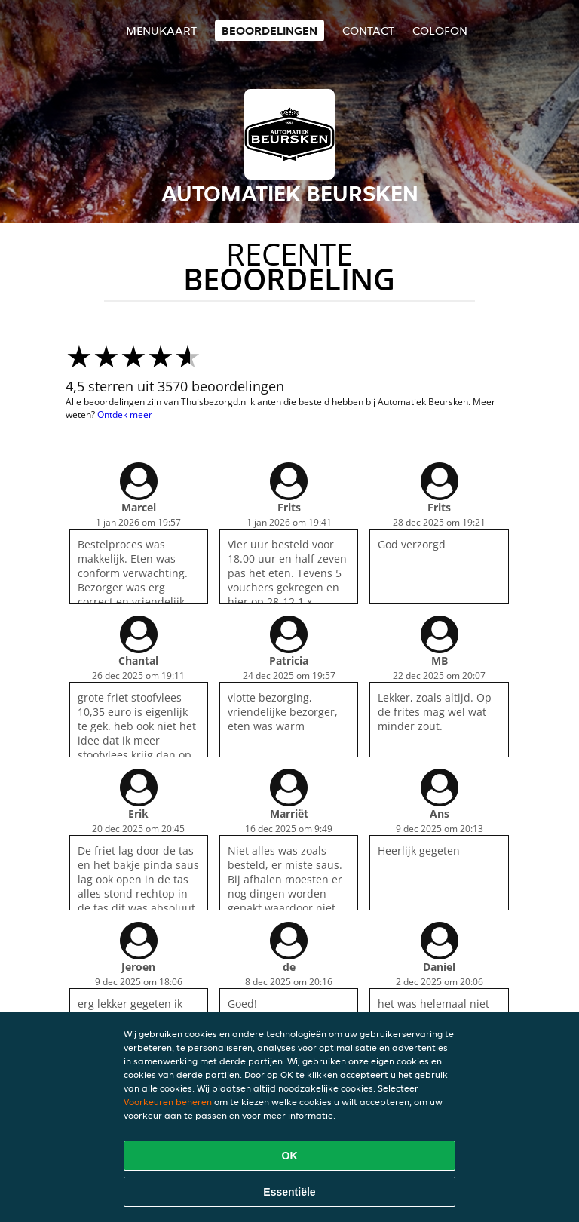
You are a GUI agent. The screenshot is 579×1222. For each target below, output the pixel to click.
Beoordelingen (269, 30)
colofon (439, 30)
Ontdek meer (124, 414)
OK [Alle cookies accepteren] (290, 1156)
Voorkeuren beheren (168, 1101)
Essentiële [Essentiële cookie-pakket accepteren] (289, 1192)
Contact (368, 30)
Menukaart (161, 30)
